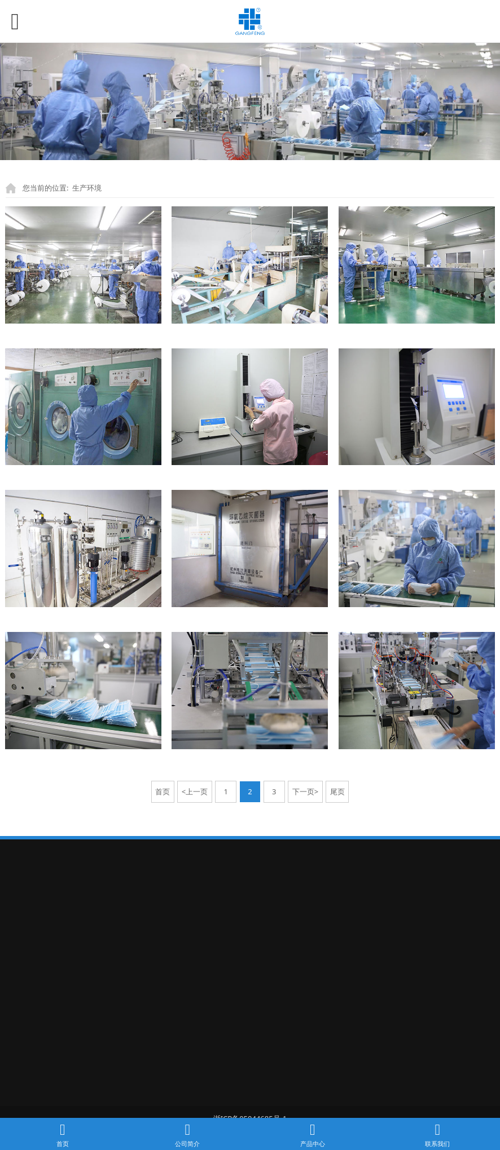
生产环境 (87, 188)
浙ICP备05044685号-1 (250, 1109)
